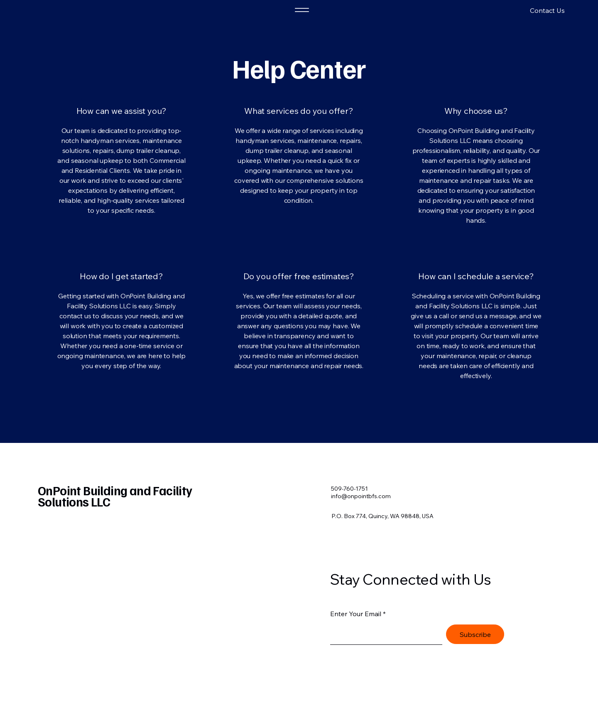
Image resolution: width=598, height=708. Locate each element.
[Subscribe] (475, 634)
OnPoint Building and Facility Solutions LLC (115, 495)
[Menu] (302, 10)
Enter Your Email (355, 613)
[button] (522, 10)
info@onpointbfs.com (361, 496)
